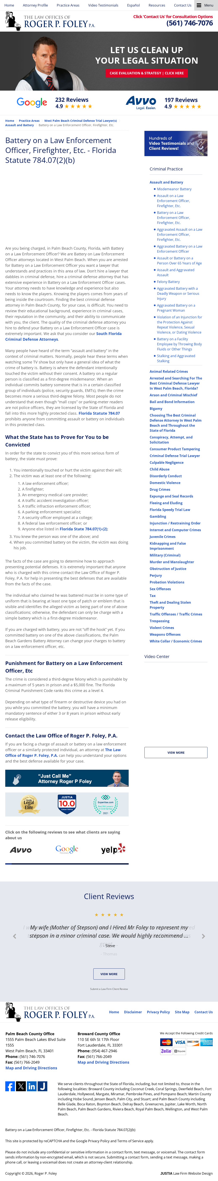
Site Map (182, 1012)
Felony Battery (168, 281)
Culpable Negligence (167, 462)
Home (9, 5)
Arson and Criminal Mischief (173, 395)
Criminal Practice (166, 169)
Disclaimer (133, 1012)
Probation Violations (167, 582)
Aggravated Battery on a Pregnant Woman (176, 308)
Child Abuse (159, 469)
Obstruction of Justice (168, 568)
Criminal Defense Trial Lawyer (175, 455)
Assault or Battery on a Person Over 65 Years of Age (179, 260)
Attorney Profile (35, 5)
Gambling (158, 516)
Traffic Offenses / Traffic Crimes (176, 614)
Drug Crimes (160, 489)
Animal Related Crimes (169, 371)
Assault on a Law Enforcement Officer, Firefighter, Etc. (173, 200)
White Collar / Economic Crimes (176, 641)
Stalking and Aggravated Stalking (176, 358)
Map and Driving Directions (31, 1067)
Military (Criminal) (165, 555)
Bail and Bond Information (172, 401)
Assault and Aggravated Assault (175, 272)
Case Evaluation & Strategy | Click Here (147, 73)
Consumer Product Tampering (175, 449)
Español (133, 5)
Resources (157, 5)
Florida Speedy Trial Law (170, 509)
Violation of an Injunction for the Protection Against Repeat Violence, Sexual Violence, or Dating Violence (179, 325)
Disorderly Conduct (166, 476)
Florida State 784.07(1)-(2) (83, 528)
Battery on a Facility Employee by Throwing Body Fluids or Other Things (179, 344)
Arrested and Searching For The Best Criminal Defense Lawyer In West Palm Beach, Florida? (176, 383)
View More (176, 753)
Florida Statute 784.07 (99, 413)
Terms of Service (130, 1141)
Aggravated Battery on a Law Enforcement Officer (179, 249)
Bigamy (156, 408)
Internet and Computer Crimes (175, 530)
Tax (153, 595)
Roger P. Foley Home (50, 21)
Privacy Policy (158, 1012)
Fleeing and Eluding (166, 503)
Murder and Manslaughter (172, 562)
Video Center (156, 656)
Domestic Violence (165, 482)
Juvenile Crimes (163, 536)
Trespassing (159, 621)
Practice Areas (68, 5)
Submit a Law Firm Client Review (109, 989)
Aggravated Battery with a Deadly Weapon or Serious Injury (178, 293)
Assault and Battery (166, 182)
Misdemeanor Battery (174, 189)
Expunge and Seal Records (171, 496)
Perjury (156, 575)
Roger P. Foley (45, 1173)
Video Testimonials (103, 5)
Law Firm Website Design (186, 1173)
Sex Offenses (160, 589)
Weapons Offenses (165, 634)
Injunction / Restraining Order (175, 523)
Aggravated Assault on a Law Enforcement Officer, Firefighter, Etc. (179, 234)
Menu (208, 5)
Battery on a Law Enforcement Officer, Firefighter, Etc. (173, 217)
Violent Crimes (162, 627)
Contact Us (183, 5)
